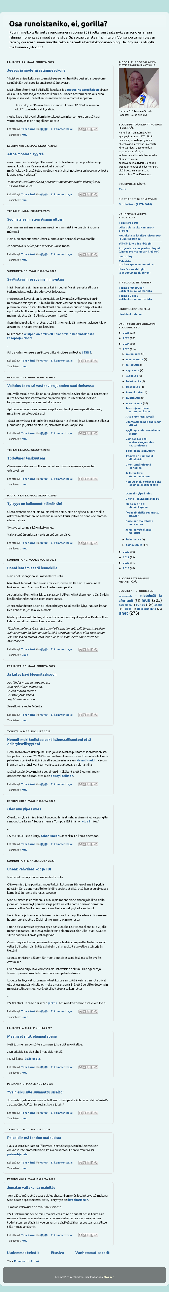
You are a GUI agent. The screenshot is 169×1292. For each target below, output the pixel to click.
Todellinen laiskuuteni (26, 458)
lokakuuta (133, 364)
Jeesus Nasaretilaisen (83, 89)
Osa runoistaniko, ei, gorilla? (58, 23)
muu (24, 134)
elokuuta (132, 375)
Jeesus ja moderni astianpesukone (36, 70)
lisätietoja (32, 1058)
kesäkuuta (133, 386)
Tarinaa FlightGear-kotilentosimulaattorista (135, 289)
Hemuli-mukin (86, 760)
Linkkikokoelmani (130, 314)
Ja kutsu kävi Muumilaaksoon (32, 674)
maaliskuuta (134, 403)
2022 (126, 551)
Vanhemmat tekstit (92, 1252)
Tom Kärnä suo (129, 222)
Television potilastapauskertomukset (137, 263)
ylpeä (86, 821)
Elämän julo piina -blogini (135, 243)
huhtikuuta (133, 397)
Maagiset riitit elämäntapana (32, 1036)
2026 (126, 332)
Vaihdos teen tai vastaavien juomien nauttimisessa (50, 386)
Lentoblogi (126, 256)
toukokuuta (134, 392)
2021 (126, 557)
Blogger (108, 1277)
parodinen (125, 605)
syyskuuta (133, 370)
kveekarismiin (78, 1199)
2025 (126, 338)
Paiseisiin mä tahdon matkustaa (34, 1138)
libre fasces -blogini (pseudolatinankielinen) (134, 271)
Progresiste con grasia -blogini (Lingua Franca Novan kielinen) (139, 250)
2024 (126, 343)
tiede (128, 608)
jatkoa (52, 1003)
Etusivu (57, 1252)
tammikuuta (134, 544)
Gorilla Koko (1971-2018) (135, 204)
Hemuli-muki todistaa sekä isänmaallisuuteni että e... (143, 485)
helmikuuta (134, 539)
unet (25, 654)
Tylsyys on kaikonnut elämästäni (34, 504)
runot (140, 604)
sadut (158, 604)
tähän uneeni (50, 836)
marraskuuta (135, 359)
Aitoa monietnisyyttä (25, 154)
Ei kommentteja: (62, 128)
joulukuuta (133, 354)
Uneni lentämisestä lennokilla (32, 568)
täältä (86, 352)
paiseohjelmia (17, 1154)
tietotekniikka (146, 608)
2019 (126, 568)
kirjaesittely (125, 596)
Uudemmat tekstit (23, 1252)
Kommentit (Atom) (26, 1261)
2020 (126, 562)
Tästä (122, 189)
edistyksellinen (62, 775)
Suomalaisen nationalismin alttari (35, 219)
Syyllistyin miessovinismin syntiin (35, 279)
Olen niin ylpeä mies (24, 809)
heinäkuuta (134, 381)
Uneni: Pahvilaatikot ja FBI (29, 869)
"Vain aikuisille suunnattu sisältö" (35, 1092)
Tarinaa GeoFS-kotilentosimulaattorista (135, 297)
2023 (126, 349)
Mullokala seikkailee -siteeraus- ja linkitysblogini (140, 237)
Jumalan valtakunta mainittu (31, 1187)
